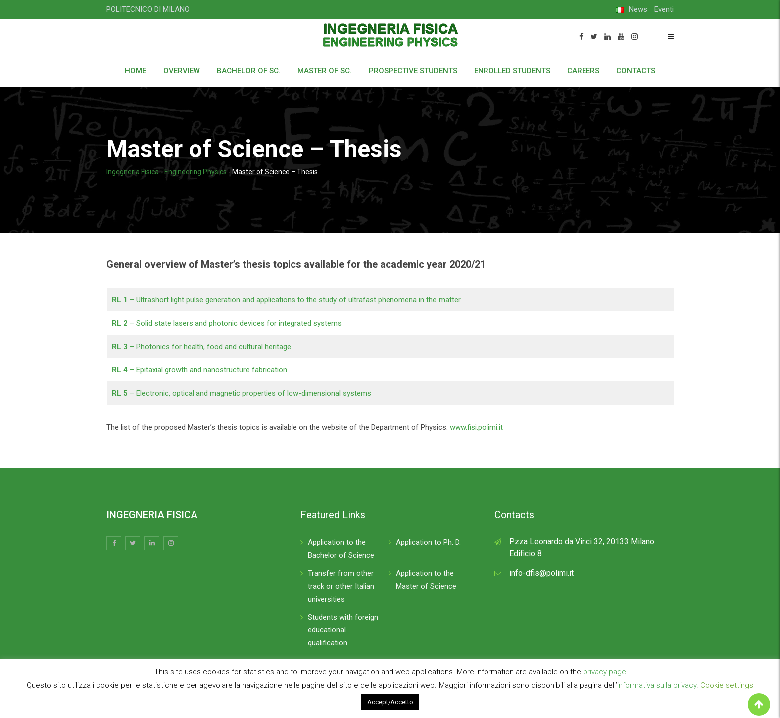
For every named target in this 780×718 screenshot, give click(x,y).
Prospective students (413, 70)
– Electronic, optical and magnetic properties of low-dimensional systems (241, 393)
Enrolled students (512, 70)
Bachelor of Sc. (249, 70)
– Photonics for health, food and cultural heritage (201, 346)
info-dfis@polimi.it (541, 573)
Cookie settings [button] (726, 685)
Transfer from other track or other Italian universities (341, 586)
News (638, 9)
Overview (181, 70)
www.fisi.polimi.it (476, 427)
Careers (583, 70)
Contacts (635, 70)
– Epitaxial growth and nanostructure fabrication (199, 369)
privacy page (604, 671)
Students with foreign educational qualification (343, 630)
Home (135, 70)
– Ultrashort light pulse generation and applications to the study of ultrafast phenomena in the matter (286, 299)
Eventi (664, 9)
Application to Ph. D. (428, 542)
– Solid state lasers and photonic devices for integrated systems (227, 323)
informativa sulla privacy (656, 685)
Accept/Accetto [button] (390, 702)
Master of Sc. (324, 70)
